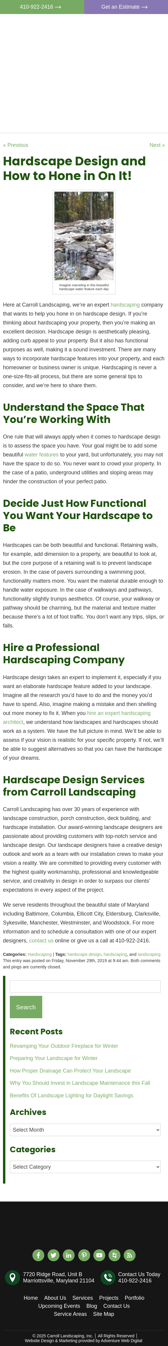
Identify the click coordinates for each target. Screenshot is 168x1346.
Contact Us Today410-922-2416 (139, 1277)
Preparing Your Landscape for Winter (54, 1058)
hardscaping (115, 954)
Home (123, 25)
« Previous (15, 145)
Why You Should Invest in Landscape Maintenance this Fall (80, 1083)
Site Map (103, 1314)
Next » (157, 145)
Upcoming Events (137, 93)
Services (126, 52)
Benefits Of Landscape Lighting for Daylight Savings (71, 1096)
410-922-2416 (42, 7)
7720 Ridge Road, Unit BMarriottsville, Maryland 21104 (58, 1277)
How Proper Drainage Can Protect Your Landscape (70, 1071)
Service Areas (70, 1314)
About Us (127, 38)
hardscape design (84, 954)
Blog (121, 107)
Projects (125, 66)
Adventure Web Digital (121, 1340)
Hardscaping (40, 954)
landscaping (149, 954)
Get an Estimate (126, 7)
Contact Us (129, 121)
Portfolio (125, 80)
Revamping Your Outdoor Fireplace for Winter (64, 1046)
